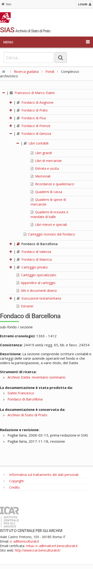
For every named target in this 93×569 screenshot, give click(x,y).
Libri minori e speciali (49, 224)
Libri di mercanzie (46, 160)
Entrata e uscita (45, 168)
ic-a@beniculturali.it (24, 541)
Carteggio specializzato (36, 275)
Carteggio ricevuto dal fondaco (49, 234)
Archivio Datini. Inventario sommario (36, 377)
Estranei (24, 306)
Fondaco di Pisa (31, 118)
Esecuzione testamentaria (39, 298)
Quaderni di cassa (46, 192)
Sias (6, 4)
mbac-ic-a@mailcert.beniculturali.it (52, 546)
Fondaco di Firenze (33, 126)
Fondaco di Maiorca (34, 259)
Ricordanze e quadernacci (52, 184)
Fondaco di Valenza (34, 251)
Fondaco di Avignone (35, 102)
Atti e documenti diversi (36, 290)
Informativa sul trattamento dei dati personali (41, 474)
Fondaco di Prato (32, 110)
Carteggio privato (32, 267)
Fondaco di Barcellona (37, 244)
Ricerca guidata (26, 71)
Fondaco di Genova (34, 133)
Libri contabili (36, 143)
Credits (12, 487)
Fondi (49, 71)
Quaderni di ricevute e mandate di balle (49, 214)
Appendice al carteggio (36, 282)
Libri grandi (41, 153)
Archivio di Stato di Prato (27, 414)
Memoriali (40, 176)
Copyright (14, 481)
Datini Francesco (21, 393)
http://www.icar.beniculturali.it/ (38, 550)
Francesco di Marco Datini (32, 93)
